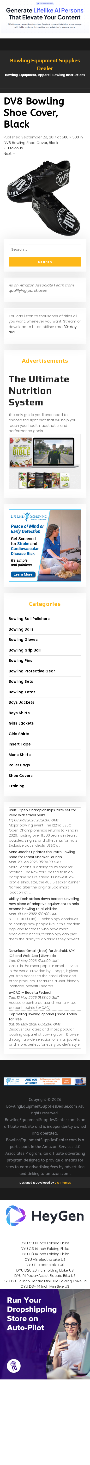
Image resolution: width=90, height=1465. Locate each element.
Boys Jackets (21, 702)
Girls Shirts (19, 733)
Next (10, 153)
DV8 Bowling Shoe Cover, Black (31, 142)
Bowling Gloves (23, 639)
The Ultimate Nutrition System (39, 390)
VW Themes (62, 1182)
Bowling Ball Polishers (29, 618)
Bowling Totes (22, 692)
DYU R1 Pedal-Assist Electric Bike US (45, 1275)
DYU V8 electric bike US (45, 1259)
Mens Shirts (20, 754)
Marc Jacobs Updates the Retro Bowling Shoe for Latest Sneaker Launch (42, 854)
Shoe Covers (21, 775)
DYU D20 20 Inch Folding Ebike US (45, 1270)
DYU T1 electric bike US (45, 1264)
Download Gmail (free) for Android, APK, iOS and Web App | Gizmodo (42, 953)
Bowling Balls (21, 629)
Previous (13, 147)
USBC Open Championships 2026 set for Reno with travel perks (42, 813)
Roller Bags (19, 765)
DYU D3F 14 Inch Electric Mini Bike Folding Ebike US (45, 1281)
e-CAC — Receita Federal (30, 992)
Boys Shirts (19, 712)
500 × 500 (70, 137)
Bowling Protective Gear (32, 671)
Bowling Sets (21, 681)
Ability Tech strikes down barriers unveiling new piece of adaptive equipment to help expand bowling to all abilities (44, 903)
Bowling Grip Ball (25, 650)
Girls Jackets (21, 723)
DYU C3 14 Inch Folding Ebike (45, 1243)
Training (16, 785)
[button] (45, 90)
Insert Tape (20, 744)
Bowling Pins (20, 660)
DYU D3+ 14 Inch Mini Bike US (45, 1286)
